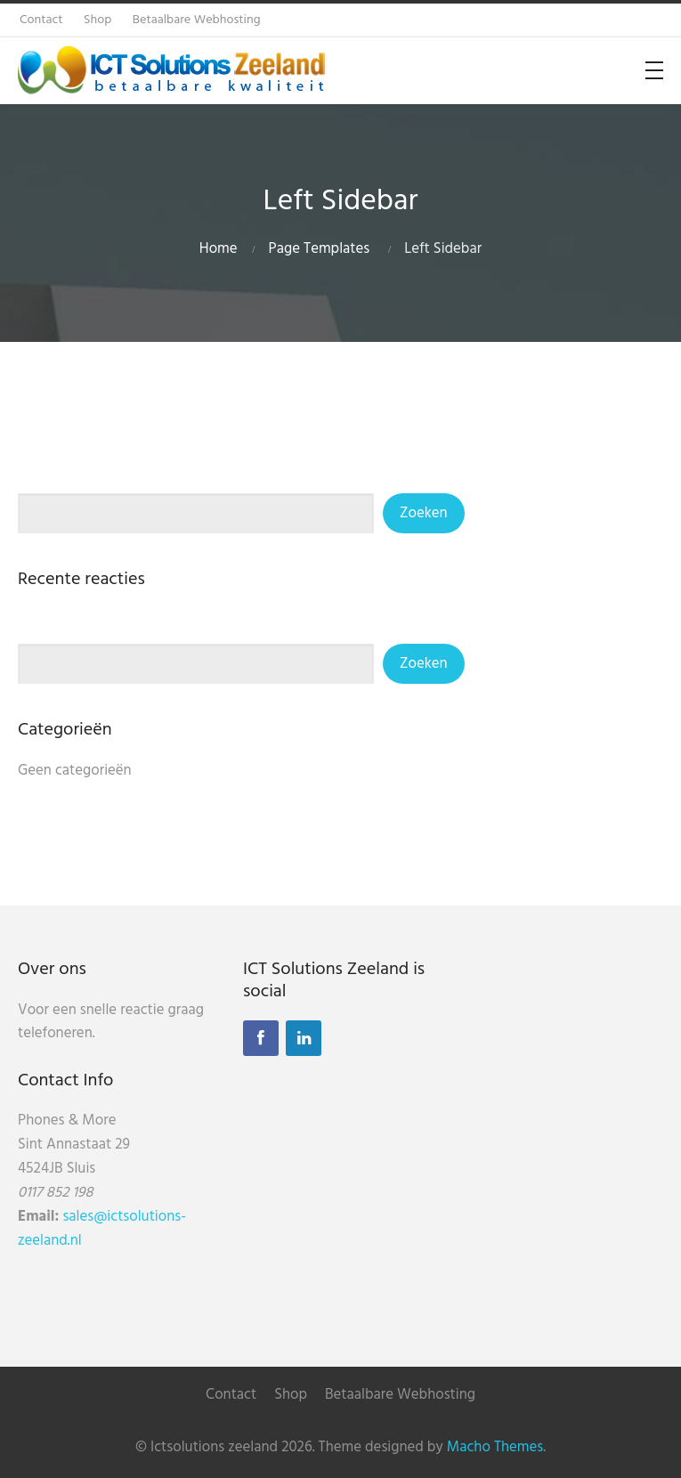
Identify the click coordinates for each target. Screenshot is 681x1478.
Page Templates (319, 249)
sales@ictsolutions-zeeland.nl (102, 1229)
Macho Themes (495, 1447)
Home (218, 249)
